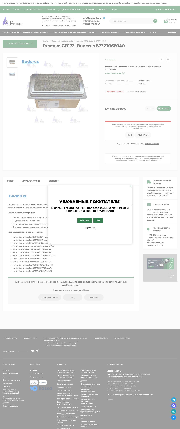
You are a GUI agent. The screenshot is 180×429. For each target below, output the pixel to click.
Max (98, 220)
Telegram (84, 220)
